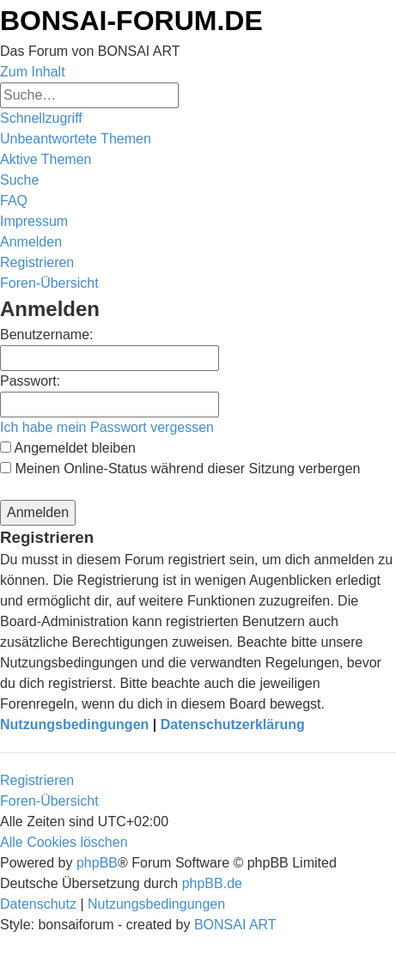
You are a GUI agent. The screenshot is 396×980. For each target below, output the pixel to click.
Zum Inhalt (32, 71)
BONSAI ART (235, 924)
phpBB (97, 862)
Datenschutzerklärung (233, 724)
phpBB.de (212, 883)
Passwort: (30, 381)
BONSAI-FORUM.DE (131, 20)
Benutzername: (47, 334)
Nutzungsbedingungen (74, 724)
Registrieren (37, 780)
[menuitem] (75, 138)
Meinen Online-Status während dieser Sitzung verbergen (180, 468)
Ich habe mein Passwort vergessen (107, 427)
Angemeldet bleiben (68, 448)
